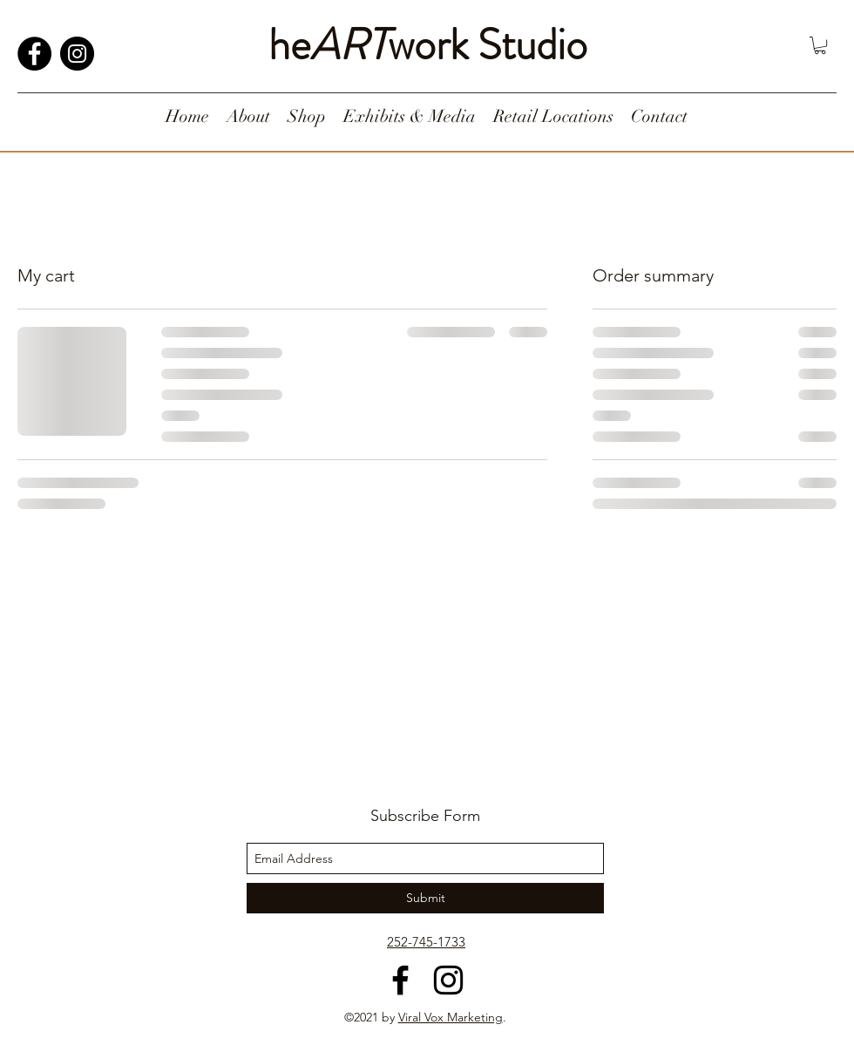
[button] (820, 45)
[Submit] (425, 898)
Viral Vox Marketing (450, 1017)
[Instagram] (77, 54)
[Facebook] (34, 54)
